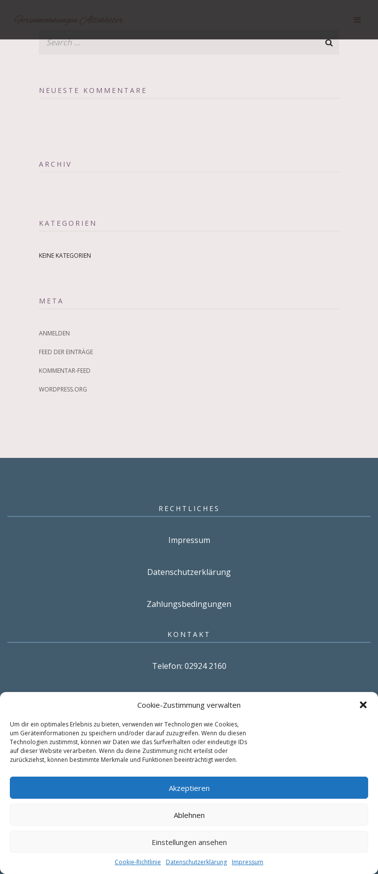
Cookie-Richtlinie (138, 862)
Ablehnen (189, 815)
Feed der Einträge (66, 352)
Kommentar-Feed (65, 370)
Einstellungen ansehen (189, 842)
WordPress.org (63, 389)
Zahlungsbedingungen (189, 604)
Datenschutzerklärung (196, 862)
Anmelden (54, 333)
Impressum (247, 862)
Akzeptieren (189, 788)
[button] (363, 705)
